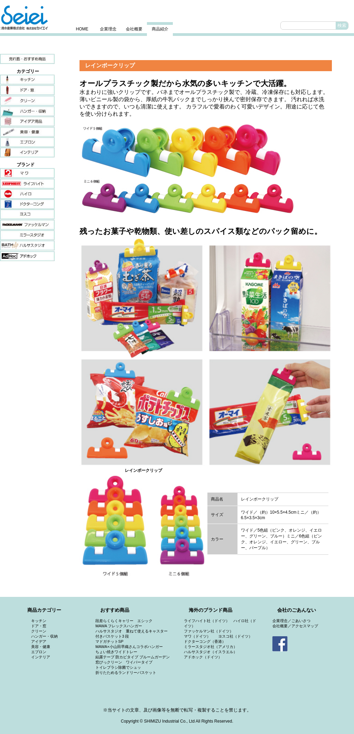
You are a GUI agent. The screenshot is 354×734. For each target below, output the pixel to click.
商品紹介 (160, 29)
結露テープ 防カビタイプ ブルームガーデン (132, 657)
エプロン (27, 142)
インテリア (27, 152)
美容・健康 (27, 131)
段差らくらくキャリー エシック (123, 621)
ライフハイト (27, 183)
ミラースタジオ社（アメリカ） (210, 647)
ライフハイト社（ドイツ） (207, 621)
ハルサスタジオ (27, 245)
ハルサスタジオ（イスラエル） (210, 652)
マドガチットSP (109, 641)
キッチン (27, 80)
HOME (82, 29)
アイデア (27, 121)
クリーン (27, 100)
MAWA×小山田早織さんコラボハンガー (129, 647)
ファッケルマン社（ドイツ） (208, 631)
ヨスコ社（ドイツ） (235, 636)
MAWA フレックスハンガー (118, 626)
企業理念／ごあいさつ (291, 621)
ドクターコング (27, 204)
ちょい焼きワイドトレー (116, 652)
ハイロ (27, 194)
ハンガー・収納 (27, 111)
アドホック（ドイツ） (203, 657)
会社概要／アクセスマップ (295, 626)
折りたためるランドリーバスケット (125, 672)
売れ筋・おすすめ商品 (27, 59)
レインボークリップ (110, 65)
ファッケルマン (27, 225)
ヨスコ (27, 214)
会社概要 (134, 29)
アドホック (27, 256)
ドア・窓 (27, 90)
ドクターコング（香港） (205, 641)
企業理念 (108, 29)
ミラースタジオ (27, 235)
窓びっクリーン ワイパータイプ (123, 662)
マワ (27, 173)
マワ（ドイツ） (197, 636)
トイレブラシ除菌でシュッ (118, 667)
